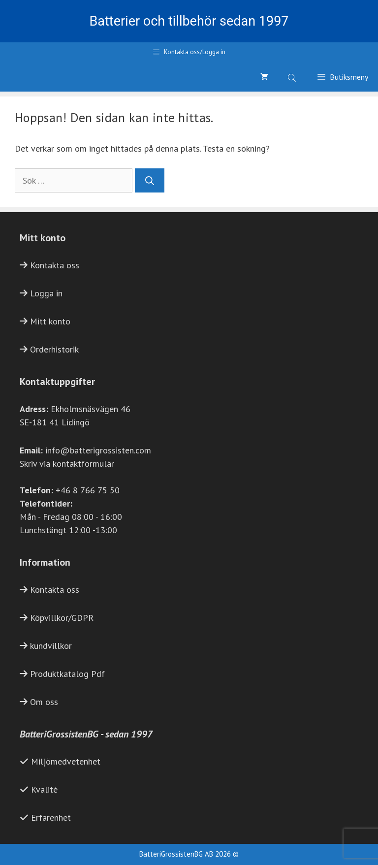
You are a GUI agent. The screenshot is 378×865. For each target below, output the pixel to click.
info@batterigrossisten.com (98, 450)
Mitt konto (50, 321)
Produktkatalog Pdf (67, 673)
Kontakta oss (54, 265)
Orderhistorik (54, 349)
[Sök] (149, 180)
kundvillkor (51, 645)
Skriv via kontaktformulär (67, 463)
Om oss (44, 701)
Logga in (46, 293)
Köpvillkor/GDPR (62, 617)
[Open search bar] (293, 77)
